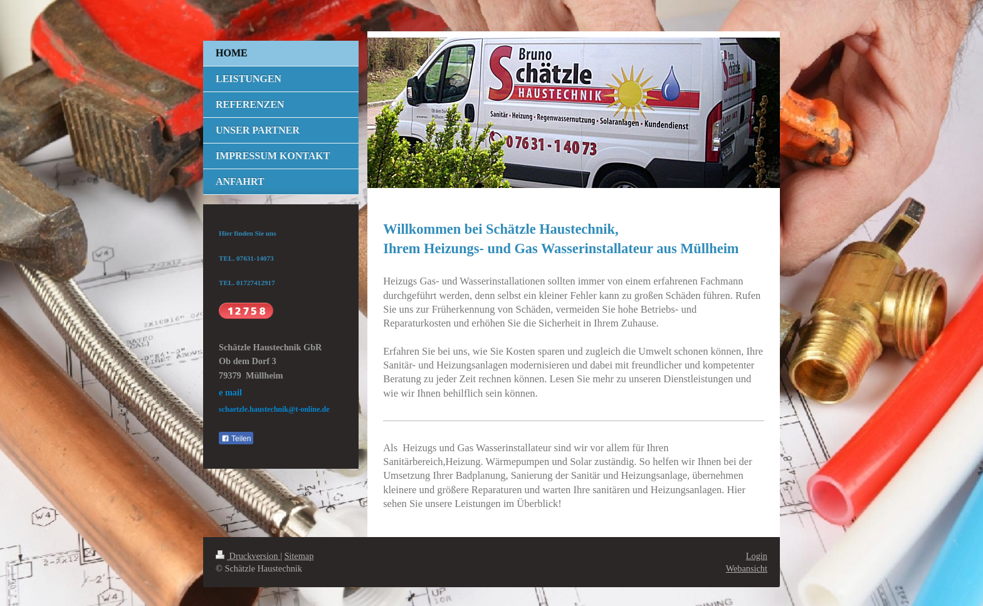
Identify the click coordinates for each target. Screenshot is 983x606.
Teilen (236, 438)
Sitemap (298, 556)
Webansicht (746, 568)
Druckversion (248, 556)
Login (756, 556)
